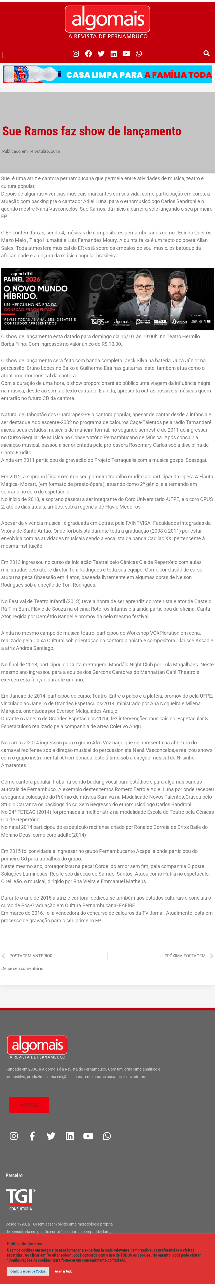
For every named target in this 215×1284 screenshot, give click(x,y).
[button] (4, 55)
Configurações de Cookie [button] (27, 1271)
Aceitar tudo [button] (63, 1271)
